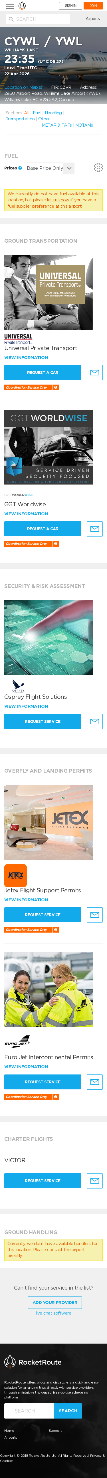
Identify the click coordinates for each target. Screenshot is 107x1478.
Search (68, 1410)
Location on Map (23, 87)
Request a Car (42, 372)
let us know (58, 199)
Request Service (42, 721)
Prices (13, 168)
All (26, 112)
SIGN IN (70, 6)
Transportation (20, 118)
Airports (93, 18)
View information (26, 357)
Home (9, 1430)
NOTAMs (84, 125)
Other (44, 118)
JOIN (93, 6)
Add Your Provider (55, 1302)
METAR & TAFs (57, 125)
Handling (53, 112)
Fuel (37, 112)
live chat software (53, 1313)
